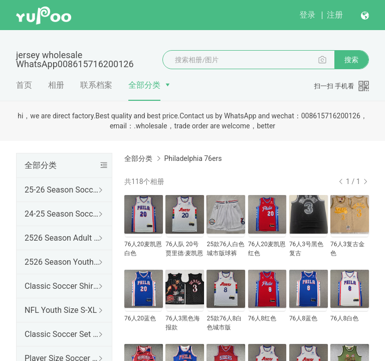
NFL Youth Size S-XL (61, 310)
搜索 (351, 60)
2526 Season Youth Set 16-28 (62, 262)
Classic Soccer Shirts (62, 286)
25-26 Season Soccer (62, 190)
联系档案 (96, 85)
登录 (307, 15)
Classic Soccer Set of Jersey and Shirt (62, 334)
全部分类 (144, 85)
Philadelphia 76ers (193, 158)
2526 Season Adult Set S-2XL (62, 238)
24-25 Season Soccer (62, 214)
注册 (335, 15)
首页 (24, 85)
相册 (56, 85)
